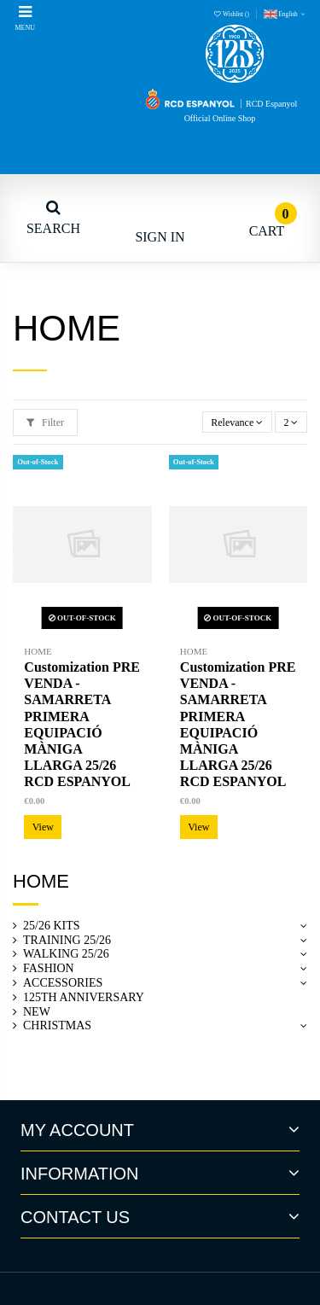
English (285, 14)
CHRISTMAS (57, 1025)
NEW (36, 1011)
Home (41, 881)
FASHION (48, 968)
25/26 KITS (51, 925)
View (43, 827)
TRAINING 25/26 (67, 940)
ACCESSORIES (62, 982)
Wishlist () (232, 14)
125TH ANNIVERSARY (83, 997)
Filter (45, 422)
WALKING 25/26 (66, 953)
